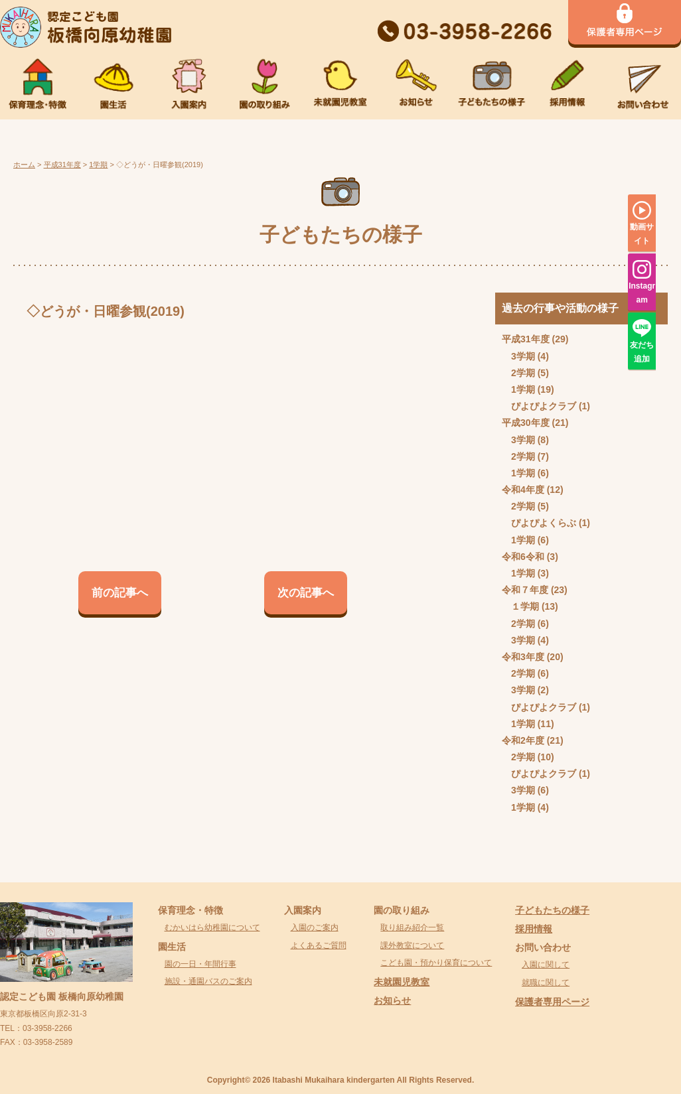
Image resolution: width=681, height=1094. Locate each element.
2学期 (523, 373)
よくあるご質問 (318, 945)
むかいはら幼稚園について (212, 927)
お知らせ (392, 1000)
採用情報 (533, 928)
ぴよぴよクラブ (543, 406)
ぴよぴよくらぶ (543, 522)
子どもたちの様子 (552, 910)
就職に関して (545, 982)
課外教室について (412, 945)
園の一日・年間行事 (200, 964)
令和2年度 (523, 740)
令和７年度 (525, 589)
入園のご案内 (315, 927)
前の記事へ (120, 592)
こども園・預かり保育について (436, 962)
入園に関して (545, 964)
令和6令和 (523, 556)
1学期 (523, 389)
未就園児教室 (401, 982)
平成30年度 (526, 422)
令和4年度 (523, 489)
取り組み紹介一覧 (412, 927)
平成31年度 (526, 339)
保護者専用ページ (552, 1001)
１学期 (525, 606)
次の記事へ (305, 592)
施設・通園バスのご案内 (208, 981)
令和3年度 (523, 656)
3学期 (523, 356)
